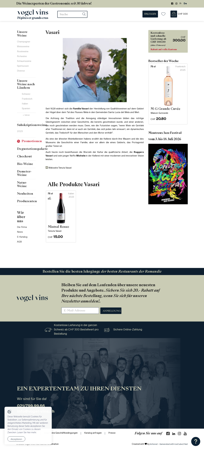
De (185, 4)
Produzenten (27, 194)
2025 (20, 130)
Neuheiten (25, 186)
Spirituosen (23, 67)
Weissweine (23, 47)
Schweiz (26, 92)
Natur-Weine (27, 179)
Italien (25, 102)
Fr (180, 4)
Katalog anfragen (95, 433)
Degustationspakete (32, 148)
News (20, 221)
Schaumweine (24, 62)
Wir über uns (25, 208)
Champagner (23, 42)
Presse (114, 433)
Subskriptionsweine (32, 124)
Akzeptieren (16, 439)
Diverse (21, 72)
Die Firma (22, 216)
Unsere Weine (22, 34)
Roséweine (22, 52)
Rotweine (22, 57)
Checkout (24, 156)
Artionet (153, 444)
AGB (19, 231)
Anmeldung (112, 311)
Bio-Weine (25, 163)
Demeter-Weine (29, 171)
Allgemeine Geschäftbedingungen (62, 433)
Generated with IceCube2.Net (173, 444)
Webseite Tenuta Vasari (59, 168)
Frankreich (27, 97)
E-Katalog (22, 226)
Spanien (26, 107)
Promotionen (32, 140)
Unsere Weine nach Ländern (27, 84)
